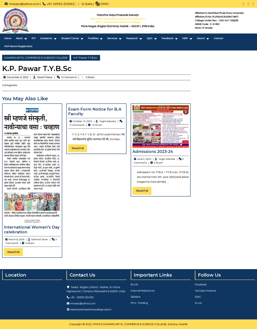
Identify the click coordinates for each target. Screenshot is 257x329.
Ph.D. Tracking (139, 303)
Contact (218, 38)
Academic (46, 38)
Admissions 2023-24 (152, 151)
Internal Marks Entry (143, 290)
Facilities (93, 38)
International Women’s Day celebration (32, 229)
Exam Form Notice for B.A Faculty (94, 111)
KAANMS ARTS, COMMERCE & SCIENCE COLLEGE (35, 57)
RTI (33, 38)
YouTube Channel (205, 290)
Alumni (201, 38)
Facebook (200, 284)
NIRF (185, 38)
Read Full (15, 253)
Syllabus (135, 297)
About (19, 38)
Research (132, 38)
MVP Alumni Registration (18, 46)
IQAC (149, 38)
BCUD (134, 284)
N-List (198, 303)
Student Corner (70, 38)
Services (112, 38)
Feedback (167, 38)
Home (7, 38)
